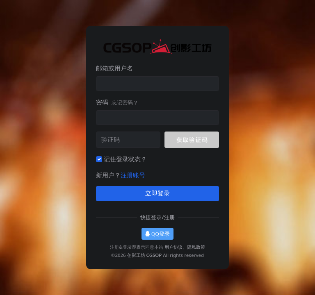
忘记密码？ (125, 102)
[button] (191, 140)
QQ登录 (157, 234)
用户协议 (173, 247)
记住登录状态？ (125, 159)
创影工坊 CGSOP (144, 255)
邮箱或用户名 (114, 68)
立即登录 (157, 193)
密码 (117, 102)
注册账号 (133, 175)
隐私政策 (196, 247)
